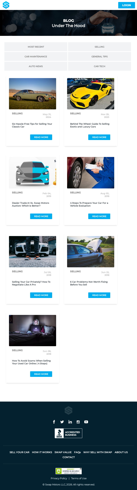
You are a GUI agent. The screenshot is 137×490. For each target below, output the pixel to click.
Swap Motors (52, 484)
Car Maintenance (36, 56)
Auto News (36, 66)
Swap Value (63, 452)
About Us (121, 452)
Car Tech (99, 66)
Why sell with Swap (97, 452)
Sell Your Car (19, 452)
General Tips (99, 56)
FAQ (77, 452)
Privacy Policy (59, 478)
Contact (69, 457)
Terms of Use (78, 478)
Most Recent (36, 47)
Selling (99, 47)
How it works (42, 452)
